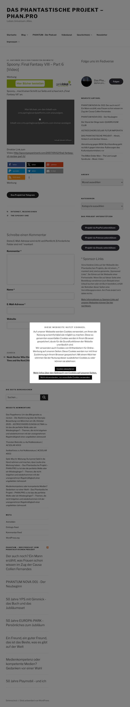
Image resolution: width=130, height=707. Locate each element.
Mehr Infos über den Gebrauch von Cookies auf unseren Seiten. (65, 373)
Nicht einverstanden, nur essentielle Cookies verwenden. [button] (65, 377)
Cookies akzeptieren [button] (65, 369)
